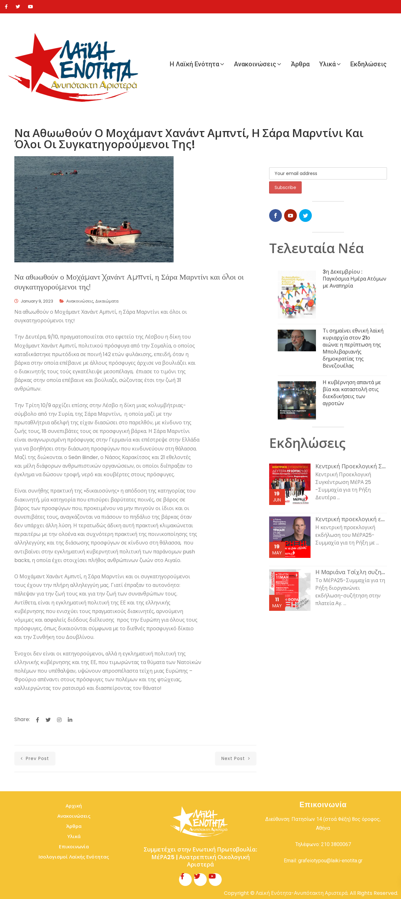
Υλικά (327, 64)
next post (235, 758)
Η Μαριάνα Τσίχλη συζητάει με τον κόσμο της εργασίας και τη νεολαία (351, 572)
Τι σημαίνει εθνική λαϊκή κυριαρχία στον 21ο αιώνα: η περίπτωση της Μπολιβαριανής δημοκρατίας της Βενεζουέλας (353, 348)
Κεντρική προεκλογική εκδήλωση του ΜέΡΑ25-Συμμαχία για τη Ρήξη (351, 519)
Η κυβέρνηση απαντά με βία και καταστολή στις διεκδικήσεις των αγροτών (352, 393)
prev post (35, 758)
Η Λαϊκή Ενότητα (194, 64)
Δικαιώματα (106, 301)
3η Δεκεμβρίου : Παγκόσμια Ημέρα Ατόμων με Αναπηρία (354, 278)
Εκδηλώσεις (368, 64)
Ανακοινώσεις (255, 64)
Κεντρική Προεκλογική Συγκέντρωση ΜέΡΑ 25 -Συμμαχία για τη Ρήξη (351, 466)
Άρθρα (300, 64)
